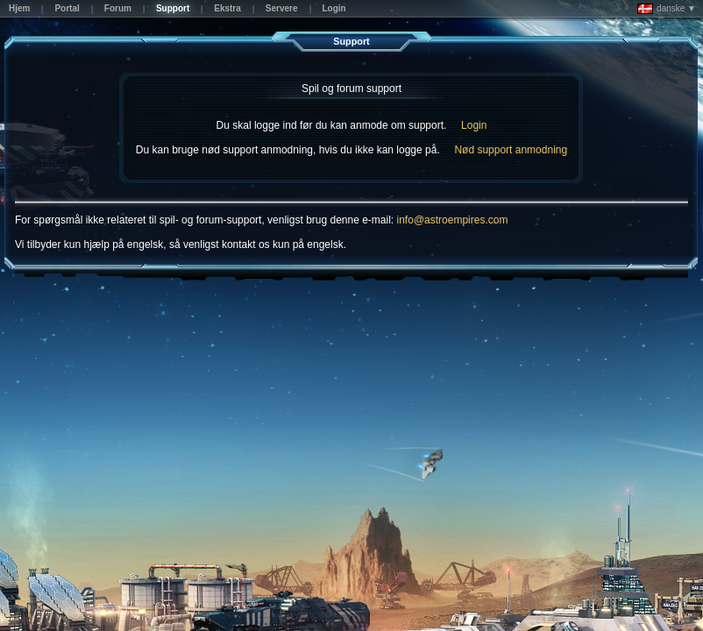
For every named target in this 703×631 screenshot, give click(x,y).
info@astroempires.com (452, 220)
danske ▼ (666, 9)
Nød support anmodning (510, 150)
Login (473, 125)
